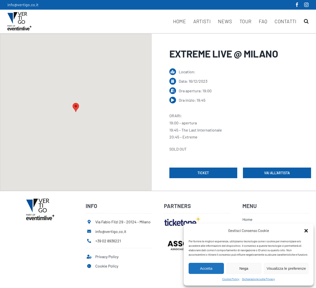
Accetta (206, 268)
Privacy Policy (106, 256)
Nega (243, 268)
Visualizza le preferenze (286, 268)
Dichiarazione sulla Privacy (258, 279)
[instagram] (306, 4)
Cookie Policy (230, 279)
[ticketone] (182, 217)
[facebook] (297, 4)
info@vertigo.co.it (23, 4)
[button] (306, 230)
